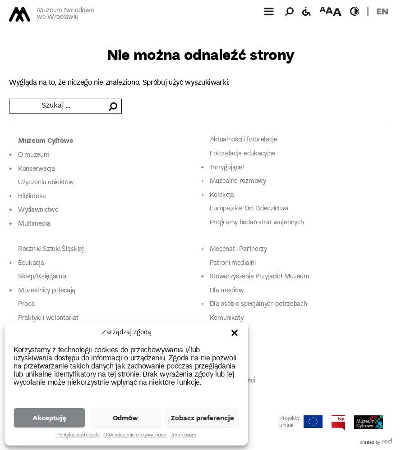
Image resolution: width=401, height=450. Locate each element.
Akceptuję (49, 418)
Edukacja (31, 263)
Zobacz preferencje (202, 418)
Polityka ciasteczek (77, 435)
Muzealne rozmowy (238, 181)
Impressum (183, 435)
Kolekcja (222, 195)
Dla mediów (227, 290)
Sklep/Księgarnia (42, 276)
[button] (234, 332)
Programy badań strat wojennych (257, 222)
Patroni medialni (233, 263)
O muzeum (34, 155)
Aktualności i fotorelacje (243, 139)
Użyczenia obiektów (46, 182)
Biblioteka (32, 196)
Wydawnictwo (38, 210)
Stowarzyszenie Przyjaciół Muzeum (259, 276)
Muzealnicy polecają (46, 290)
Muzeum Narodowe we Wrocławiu (65, 14)
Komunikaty (227, 318)
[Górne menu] (269, 11)
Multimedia (34, 224)
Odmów (125, 418)
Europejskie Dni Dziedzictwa (249, 208)
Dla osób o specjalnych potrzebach (258, 304)
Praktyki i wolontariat (48, 318)
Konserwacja (36, 169)
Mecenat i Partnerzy (238, 249)
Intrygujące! (227, 167)
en (382, 11)
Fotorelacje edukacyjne (243, 153)
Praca (26, 304)
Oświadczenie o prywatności (134, 435)
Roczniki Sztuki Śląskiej (51, 249)
